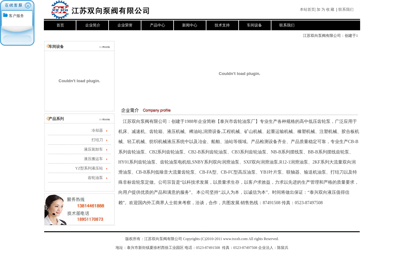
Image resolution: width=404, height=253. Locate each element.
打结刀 (97, 140)
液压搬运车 (93, 159)
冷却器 (97, 130)
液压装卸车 (93, 149)
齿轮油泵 (95, 177)
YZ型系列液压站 (89, 168)
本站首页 (307, 9)
